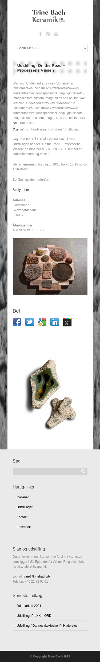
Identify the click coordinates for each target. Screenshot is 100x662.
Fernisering (38, 129)
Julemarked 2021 (29, 606)
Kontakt (22, 517)
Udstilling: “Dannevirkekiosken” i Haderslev (47, 626)
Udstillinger (71, 129)
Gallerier (23, 497)
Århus (24, 129)
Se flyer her (21, 190)
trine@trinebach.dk (36, 576)
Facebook (24, 527)
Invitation (55, 129)
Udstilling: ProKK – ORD (34, 616)
